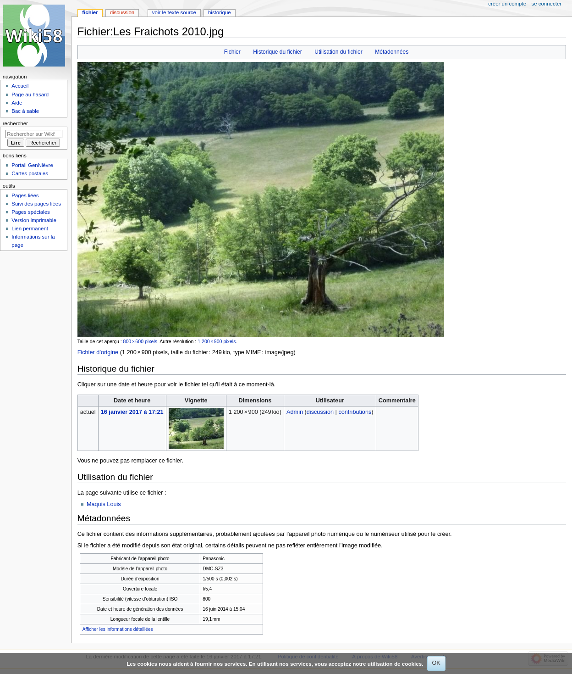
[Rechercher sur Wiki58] (33, 134)
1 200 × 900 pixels (217, 341)
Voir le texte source (174, 12)
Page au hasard (30, 94)
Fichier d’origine (98, 352)
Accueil (19, 86)
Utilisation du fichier (338, 52)
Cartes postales (29, 173)
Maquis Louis (104, 504)
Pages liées (24, 195)
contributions (354, 412)
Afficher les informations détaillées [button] (117, 629)
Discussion (122, 12)
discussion (320, 412)
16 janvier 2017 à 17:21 (132, 412)
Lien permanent (29, 228)
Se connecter (547, 3)
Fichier (232, 52)
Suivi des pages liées (36, 203)
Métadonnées (391, 52)
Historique (219, 12)
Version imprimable (33, 220)
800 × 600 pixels (140, 341)
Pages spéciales (30, 212)
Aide (16, 103)
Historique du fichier (277, 52)
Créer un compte (507, 3)
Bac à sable (25, 111)
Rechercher (15, 123)
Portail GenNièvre (32, 165)
